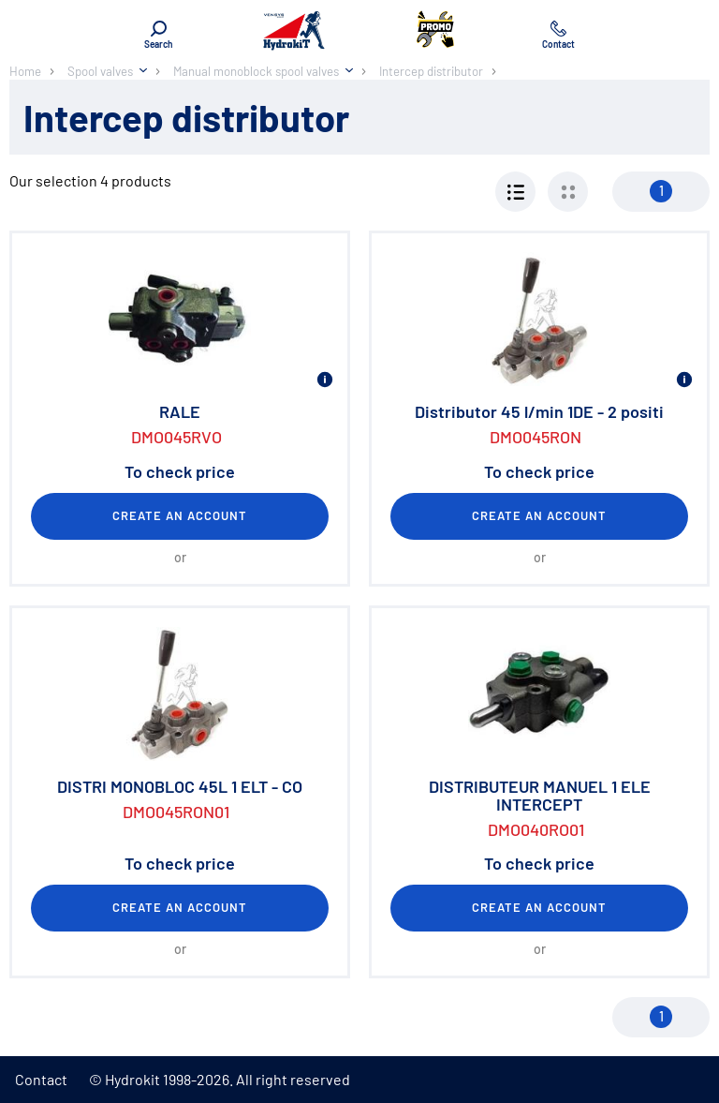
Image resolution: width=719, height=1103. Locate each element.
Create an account (180, 515)
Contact (41, 1079)
